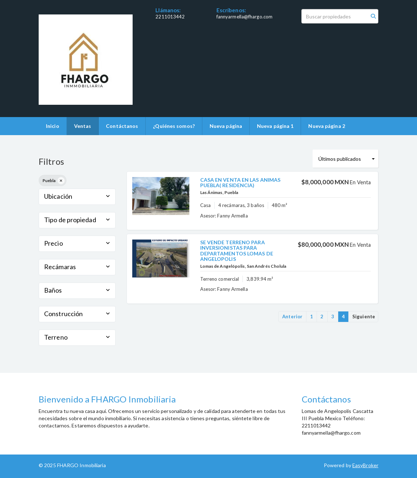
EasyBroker (365, 465)
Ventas (82, 126)
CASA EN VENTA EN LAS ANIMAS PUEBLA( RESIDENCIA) (240, 182)
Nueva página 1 (275, 126)
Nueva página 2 (326, 126)
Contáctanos (122, 126)
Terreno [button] (77, 337)
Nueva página (226, 126)
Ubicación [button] (77, 196)
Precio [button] (77, 243)
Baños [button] (77, 290)
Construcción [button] (77, 314)
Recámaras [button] (77, 267)
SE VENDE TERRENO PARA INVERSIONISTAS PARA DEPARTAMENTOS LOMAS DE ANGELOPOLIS (236, 250)
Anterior (292, 316)
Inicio (52, 126)
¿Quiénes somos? (174, 126)
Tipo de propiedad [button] (77, 220)
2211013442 (170, 17)
